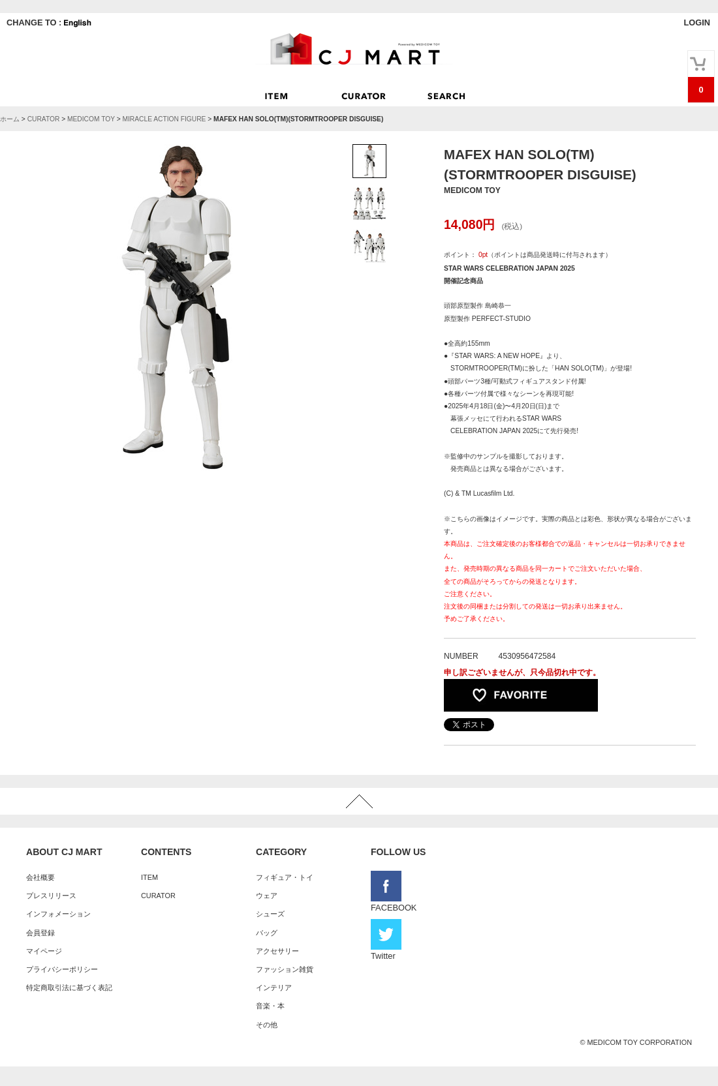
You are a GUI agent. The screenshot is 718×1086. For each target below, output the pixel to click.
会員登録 (40, 933)
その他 (266, 1025)
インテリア (274, 987)
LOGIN (696, 22)
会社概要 (40, 877)
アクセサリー (277, 951)
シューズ (270, 914)
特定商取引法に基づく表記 (69, 987)
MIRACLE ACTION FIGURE (164, 119)
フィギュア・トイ (284, 877)
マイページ (44, 951)
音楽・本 (270, 1006)
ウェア (266, 895)
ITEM (149, 877)
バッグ (266, 933)
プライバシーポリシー (62, 969)
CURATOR (43, 119)
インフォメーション (58, 914)
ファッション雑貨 (284, 969)
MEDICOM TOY (91, 119)
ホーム (10, 119)
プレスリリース (51, 895)
